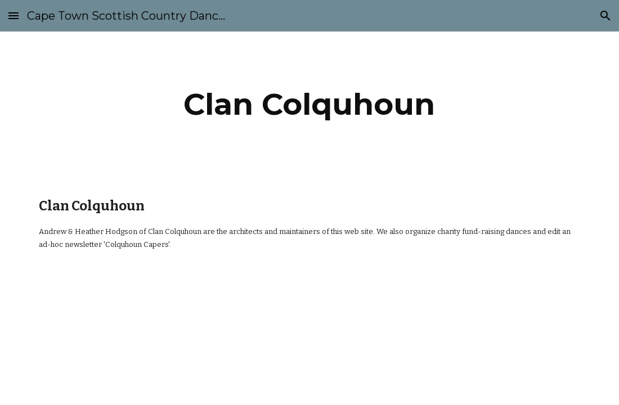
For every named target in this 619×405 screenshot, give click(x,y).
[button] (13, 15)
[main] (309, 104)
